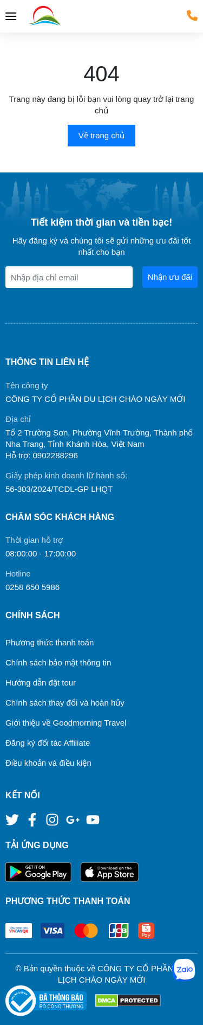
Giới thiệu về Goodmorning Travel (65, 722)
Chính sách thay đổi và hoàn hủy (65, 702)
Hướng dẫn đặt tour (40, 682)
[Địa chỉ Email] (69, 277)
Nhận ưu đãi (170, 276)
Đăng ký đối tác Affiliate (47, 742)
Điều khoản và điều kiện (48, 762)
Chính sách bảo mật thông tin (58, 662)
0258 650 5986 (32, 587)
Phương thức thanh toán (49, 642)
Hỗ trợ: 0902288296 (41, 455)
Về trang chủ (101, 135)
